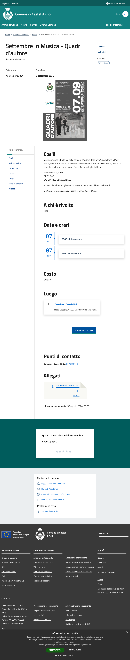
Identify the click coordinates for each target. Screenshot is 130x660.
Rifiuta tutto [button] (75, 650)
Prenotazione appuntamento (46, 605)
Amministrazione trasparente (78, 605)
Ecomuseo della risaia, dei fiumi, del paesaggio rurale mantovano (111, 590)
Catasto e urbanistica (43, 576)
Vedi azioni (103, 52)
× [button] (127, 632)
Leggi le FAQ (39, 614)
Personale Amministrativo (13, 580)
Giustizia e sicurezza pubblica (78, 562)
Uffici (4, 567)
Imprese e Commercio (43, 571)
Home (7, 34)
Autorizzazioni (72, 576)
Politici (4, 576)
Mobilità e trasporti (42, 580)
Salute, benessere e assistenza (79, 571)
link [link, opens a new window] (89, 645)
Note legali (70, 619)
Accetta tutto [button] (55, 650)
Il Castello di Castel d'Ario (65, 304)
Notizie (101, 557)
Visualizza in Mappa (84, 330)
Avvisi (100, 567)
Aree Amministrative (11, 562)
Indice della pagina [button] (16, 150)
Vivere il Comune (21, 34)
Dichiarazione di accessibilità (78, 624)
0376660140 (72, 363)
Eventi (34, 34)
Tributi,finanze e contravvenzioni (80, 566)
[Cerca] (125, 14)
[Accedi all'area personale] (115, 3)
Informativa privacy (74, 614)
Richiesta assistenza (42, 619)
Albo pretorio (71, 610)
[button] (65, 655)
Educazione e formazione (76, 557)
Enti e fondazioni (9, 571)
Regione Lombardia (10, 3)
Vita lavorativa (40, 567)
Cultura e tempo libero (43, 562)
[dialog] (65, 645)
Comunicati (102, 562)
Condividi (103, 46)
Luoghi (100, 579)
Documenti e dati (9, 585)
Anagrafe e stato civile (43, 557)
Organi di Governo (9, 557)
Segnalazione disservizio (44, 610)
